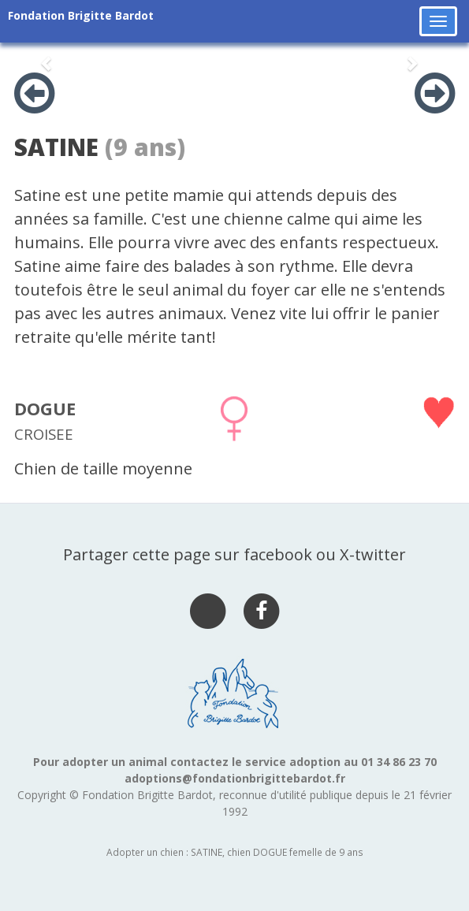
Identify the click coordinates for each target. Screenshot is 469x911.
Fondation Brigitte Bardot (81, 15)
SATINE (56, 147)
